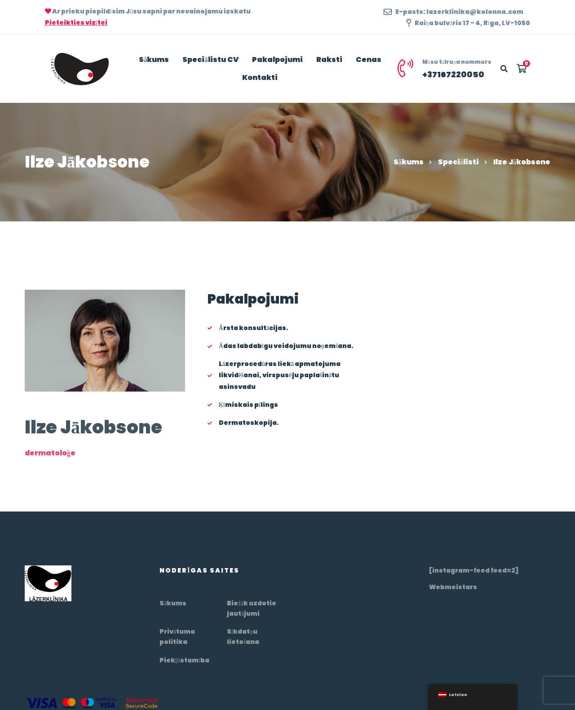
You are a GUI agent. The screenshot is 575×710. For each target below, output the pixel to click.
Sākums (409, 162)
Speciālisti (458, 162)
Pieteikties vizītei (76, 22)
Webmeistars (453, 586)
